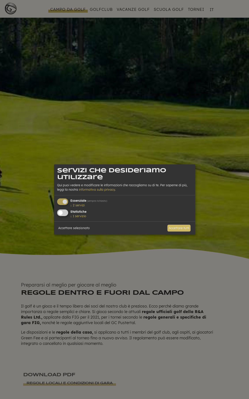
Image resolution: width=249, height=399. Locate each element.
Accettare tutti (179, 228)
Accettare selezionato (74, 228)
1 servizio (78, 216)
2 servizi (77, 205)
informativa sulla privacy (97, 190)
